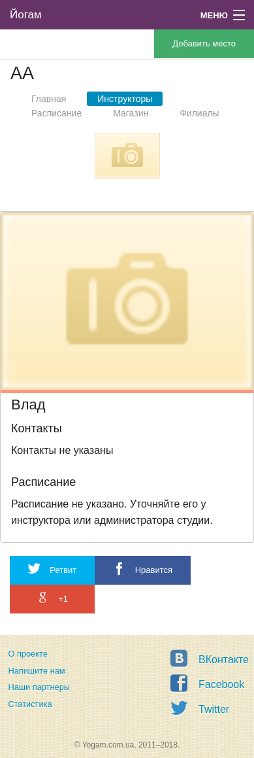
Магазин (130, 113)
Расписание (56, 113)
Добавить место (204, 43)
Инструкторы (124, 99)
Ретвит (52, 568)
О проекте (27, 654)
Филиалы (199, 113)
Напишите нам (36, 671)
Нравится (142, 568)
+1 (52, 597)
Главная (48, 99)
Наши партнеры (39, 687)
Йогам (26, 15)
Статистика (30, 704)
